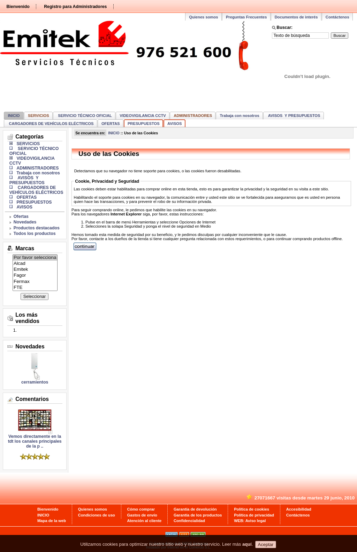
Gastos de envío (142, 515)
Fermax (35, 282)
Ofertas (21, 216)
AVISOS (174, 123)
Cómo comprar (141, 509)
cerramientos (34, 382)
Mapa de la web (51, 521)
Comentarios (32, 399)
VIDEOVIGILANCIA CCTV (143, 115)
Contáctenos (337, 17)
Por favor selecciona (35, 258)
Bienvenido (17, 6)
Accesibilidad (298, 509)
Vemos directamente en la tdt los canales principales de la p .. (35, 439)
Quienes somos (203, 17)
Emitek (35, 270)
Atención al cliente (144, 521)
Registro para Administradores (75, 6)
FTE (35, 288)
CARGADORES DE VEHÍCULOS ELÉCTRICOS (50, 123)
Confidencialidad (189, 521)
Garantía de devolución (195, 509)
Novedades (25, 222)
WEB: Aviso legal (250, 521)
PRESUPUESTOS (144, 123)
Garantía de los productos (198, 515)
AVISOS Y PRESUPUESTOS (293, 115)
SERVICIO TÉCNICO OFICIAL (84, 115)
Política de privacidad (254, 515)
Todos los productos (35, 233)
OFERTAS (110, 123)
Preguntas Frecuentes (246, 17)
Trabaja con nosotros (239, 115)
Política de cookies (251, 509)
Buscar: (284, 27)
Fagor (35, 275)
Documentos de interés (296, 17)
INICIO (14, 115)
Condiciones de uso (96, 515)
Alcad (35, 264)
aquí (247, 544)
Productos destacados (37, 228)
